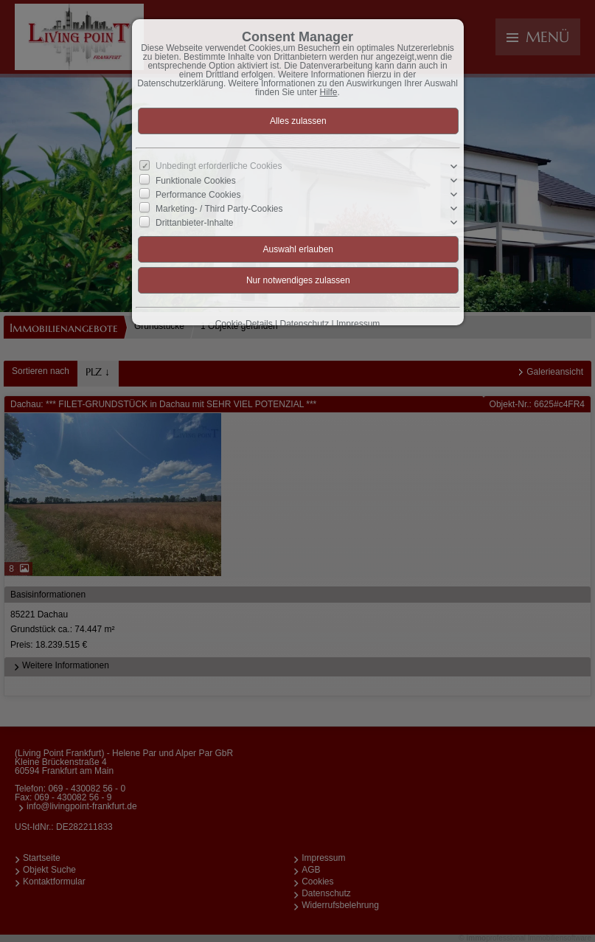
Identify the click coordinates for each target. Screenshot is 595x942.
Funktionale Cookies (196, 180)
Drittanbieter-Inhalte (194, 223)
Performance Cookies (198, 195)
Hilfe (329, 92)
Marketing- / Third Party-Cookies (219, 209)
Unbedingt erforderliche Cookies (219, 166)
